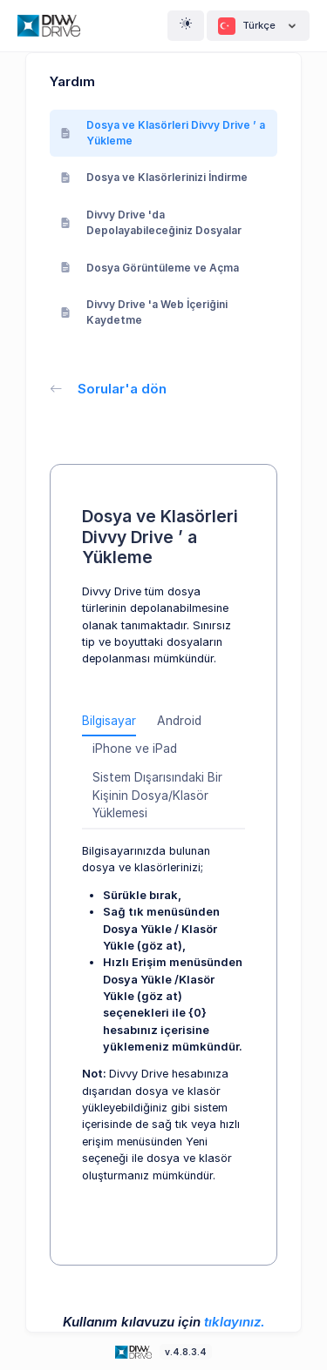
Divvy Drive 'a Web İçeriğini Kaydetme (144, 312)
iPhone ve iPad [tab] (134, 749)
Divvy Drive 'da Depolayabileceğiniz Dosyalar (151, 222)
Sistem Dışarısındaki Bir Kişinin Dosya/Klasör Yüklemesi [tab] (157, 795)
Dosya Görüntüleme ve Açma (149, 267)
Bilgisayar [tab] (109, 721)
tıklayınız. (234, 1321)
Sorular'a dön (108, 388)
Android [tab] (179, 721)
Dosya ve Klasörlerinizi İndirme (154, 177)
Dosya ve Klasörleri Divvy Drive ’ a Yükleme (162, 132)
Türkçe (258, 26)
